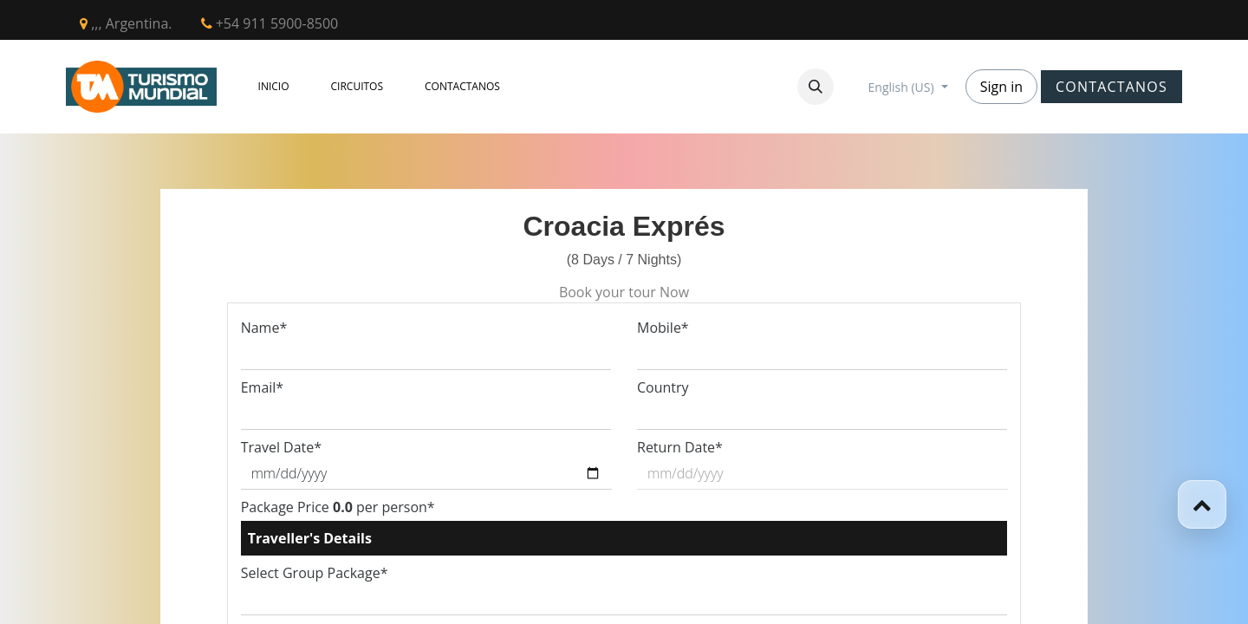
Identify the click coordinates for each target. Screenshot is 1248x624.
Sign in (1001, 86)
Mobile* (663, 327)
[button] (815, 86)
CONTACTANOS (1111, 86)
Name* (264, 327)
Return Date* (680, 447)
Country (663, 387)
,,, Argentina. (126, 23)
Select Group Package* (314, 572)
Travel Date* (281, 447)
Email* (262, 387)
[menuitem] (273, 87)
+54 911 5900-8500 (270, 23)
